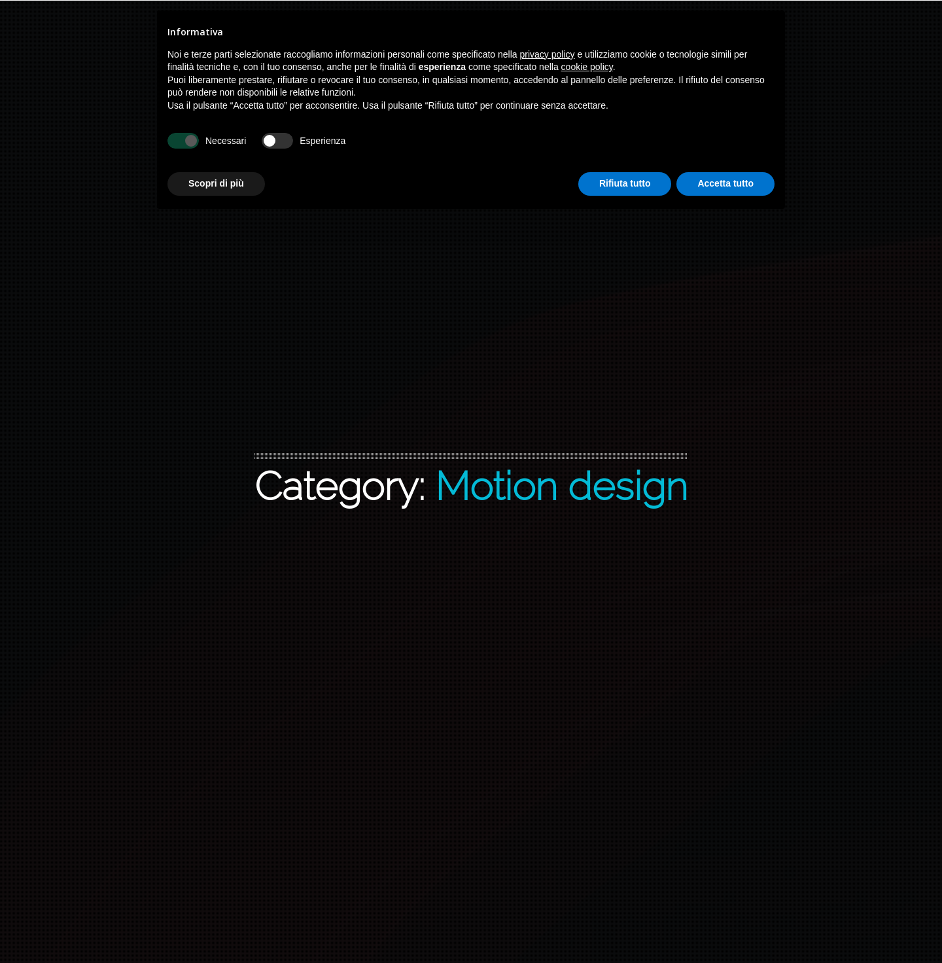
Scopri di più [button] (216, 183)
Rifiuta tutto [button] (625, 183)
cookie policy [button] (587, 67)
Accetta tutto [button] (725, 183)
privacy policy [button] (547, 54)
